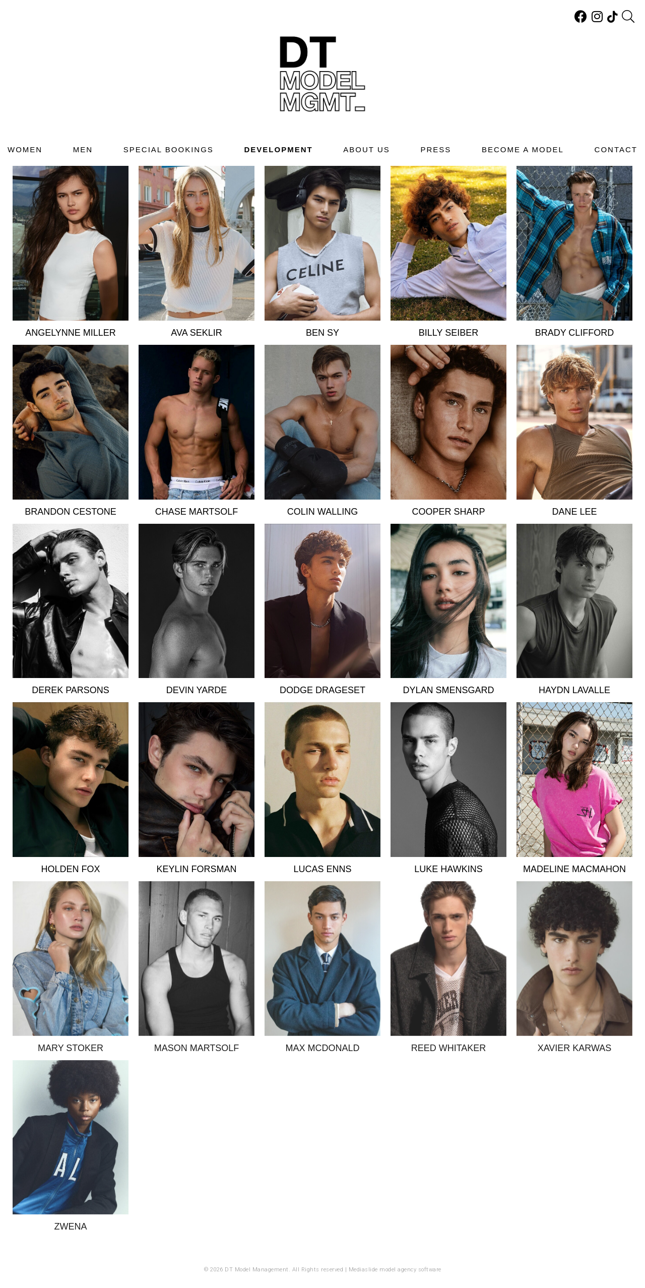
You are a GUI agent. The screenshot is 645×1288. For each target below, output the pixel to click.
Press (435, 149)
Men (83, 149)
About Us (366, 149)
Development (278, 149)
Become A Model (523, 149)
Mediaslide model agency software (395, 1269)
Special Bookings (168, 149)
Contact (616, 149)
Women (25, 149)
